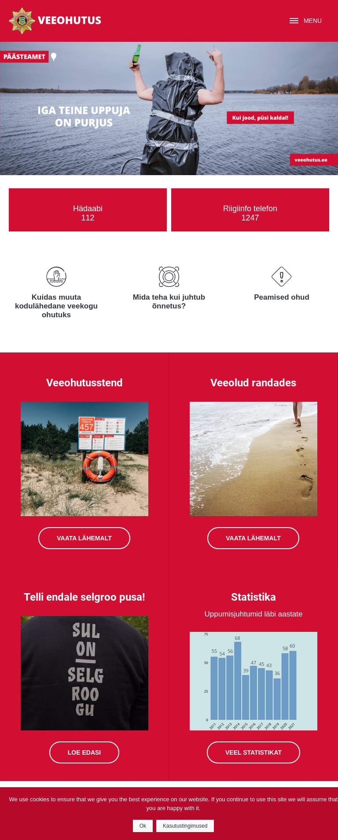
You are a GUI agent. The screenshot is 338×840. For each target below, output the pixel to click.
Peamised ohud (281, 297)
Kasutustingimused (185, 826)
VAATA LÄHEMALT (253, 538)
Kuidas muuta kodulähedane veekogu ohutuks (56, 306)
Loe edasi (84, 752)
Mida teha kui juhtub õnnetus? (169, 301)
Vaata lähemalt (84, 538)
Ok (143, 826)
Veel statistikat (253, 752)
